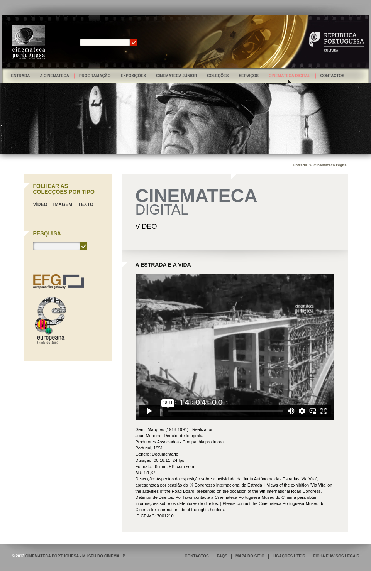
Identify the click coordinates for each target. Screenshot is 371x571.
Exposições (133, 76)
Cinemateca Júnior (176, 76)
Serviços (249, 76)
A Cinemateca (54, 76)
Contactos (332, 76)
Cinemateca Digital (289, 76)
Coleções (218, 76)
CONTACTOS (196, 556)
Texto (85, 204)
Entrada (20, 76)
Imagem (62, 204)
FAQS (222, 556)
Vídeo (40, 204)
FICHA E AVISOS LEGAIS (336, 556)
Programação (95, 76)
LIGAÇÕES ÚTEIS (289, 556)
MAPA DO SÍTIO (249, 556)
